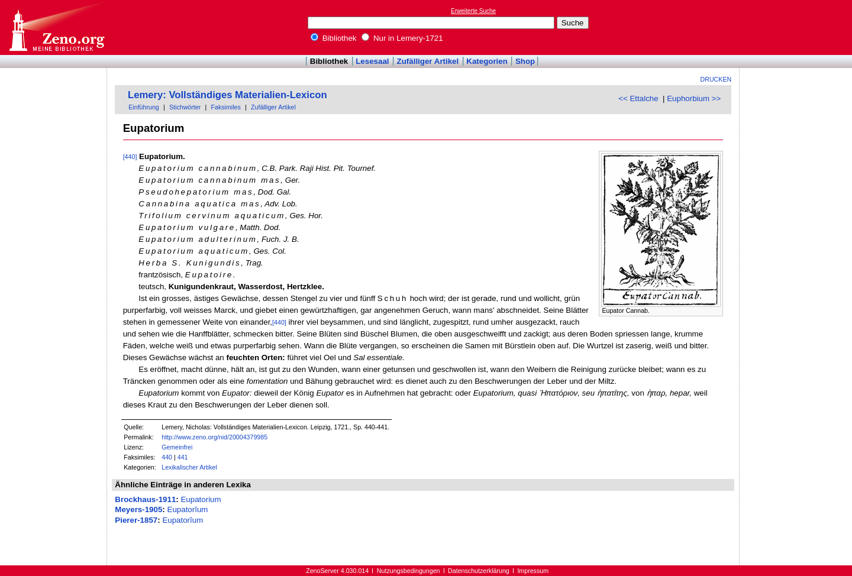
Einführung (143, 107)
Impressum (532, 570)
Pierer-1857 (136, 520)
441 (183, 457)
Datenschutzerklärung (478, 570)
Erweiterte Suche (473, 11)
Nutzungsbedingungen (408, 570)
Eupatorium (200, 499)
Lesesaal (372, 61)
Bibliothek (334, 38)
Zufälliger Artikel (428, 61)
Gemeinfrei (177, 447)
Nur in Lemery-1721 (402, 38)
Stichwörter (185, 107)
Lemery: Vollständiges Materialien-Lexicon (227, 95)
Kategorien (487, 61)
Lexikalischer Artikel (189, 467)
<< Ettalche (638, 98)
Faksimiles (225, 107)
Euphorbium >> (694, 98)
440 (167, 457)
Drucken (716, 79)
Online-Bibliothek (56, 27)
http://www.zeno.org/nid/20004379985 (214, 437)
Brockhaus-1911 (145, 499)
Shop (525, 61)
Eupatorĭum (187, 509)
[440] (130, 156)
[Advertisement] (797, 27)
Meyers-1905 (138, 509)
